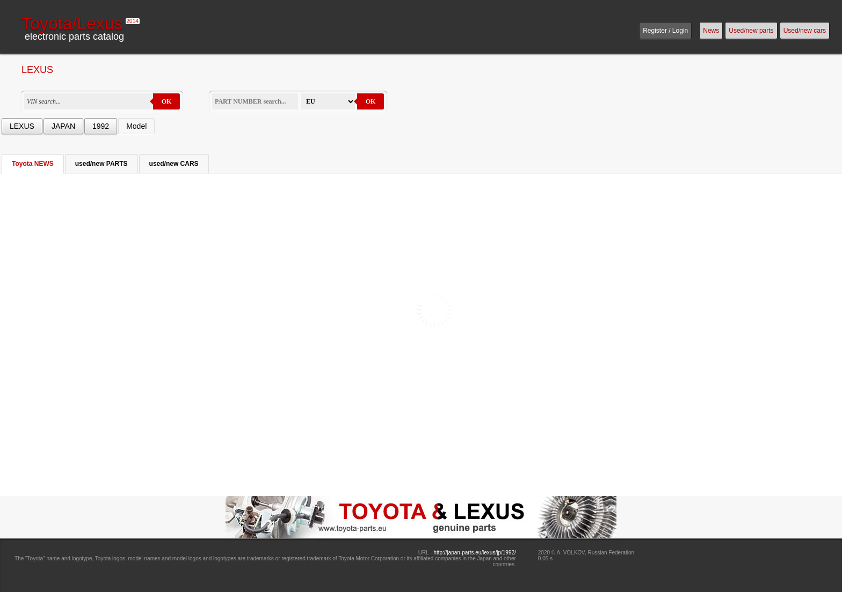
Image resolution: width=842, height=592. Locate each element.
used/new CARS (174, 163)
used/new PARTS (101, 163)
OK (167, 101)
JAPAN (63, 126)
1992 (100, 126)
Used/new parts (751, 30)
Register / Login (665, 30)
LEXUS (22, 126)
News (711, 30)
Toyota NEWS (33, 163)
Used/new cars (804, 30)
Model (136, 126)
